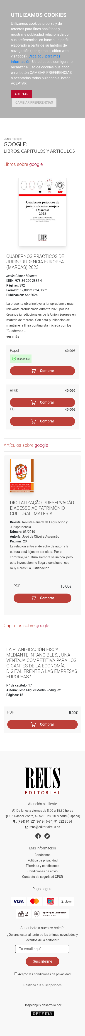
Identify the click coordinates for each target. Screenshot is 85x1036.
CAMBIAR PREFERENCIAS (34, 102)
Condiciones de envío (42, 871)
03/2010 (28, 532)
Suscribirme (42, 961)
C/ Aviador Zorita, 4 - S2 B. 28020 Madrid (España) (42, 816)
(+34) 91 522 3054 (59, 821)
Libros (7, 138)
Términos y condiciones (42, 866)
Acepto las (44, 974)
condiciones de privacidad (52, 974)
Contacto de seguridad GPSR (42, 877)
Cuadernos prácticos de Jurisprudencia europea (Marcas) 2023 (35, 262)
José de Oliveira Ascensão (40, 536)
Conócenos (42, 855)
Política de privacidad (42, 860)
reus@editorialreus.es (42, 827)
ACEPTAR (22, 94)
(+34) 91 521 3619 (28, 821)
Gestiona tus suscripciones (42, 985)
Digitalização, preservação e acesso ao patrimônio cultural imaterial (42, 508)
